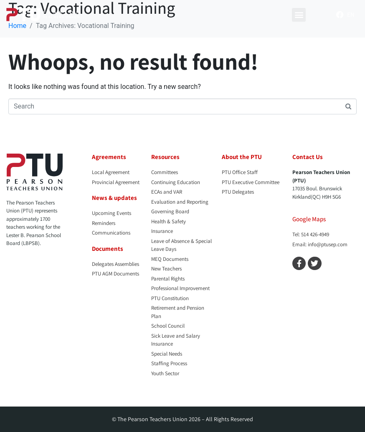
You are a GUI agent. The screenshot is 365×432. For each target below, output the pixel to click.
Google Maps (309, 219)
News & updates (114, 198)
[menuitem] (351, 14)
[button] (299, 15)
